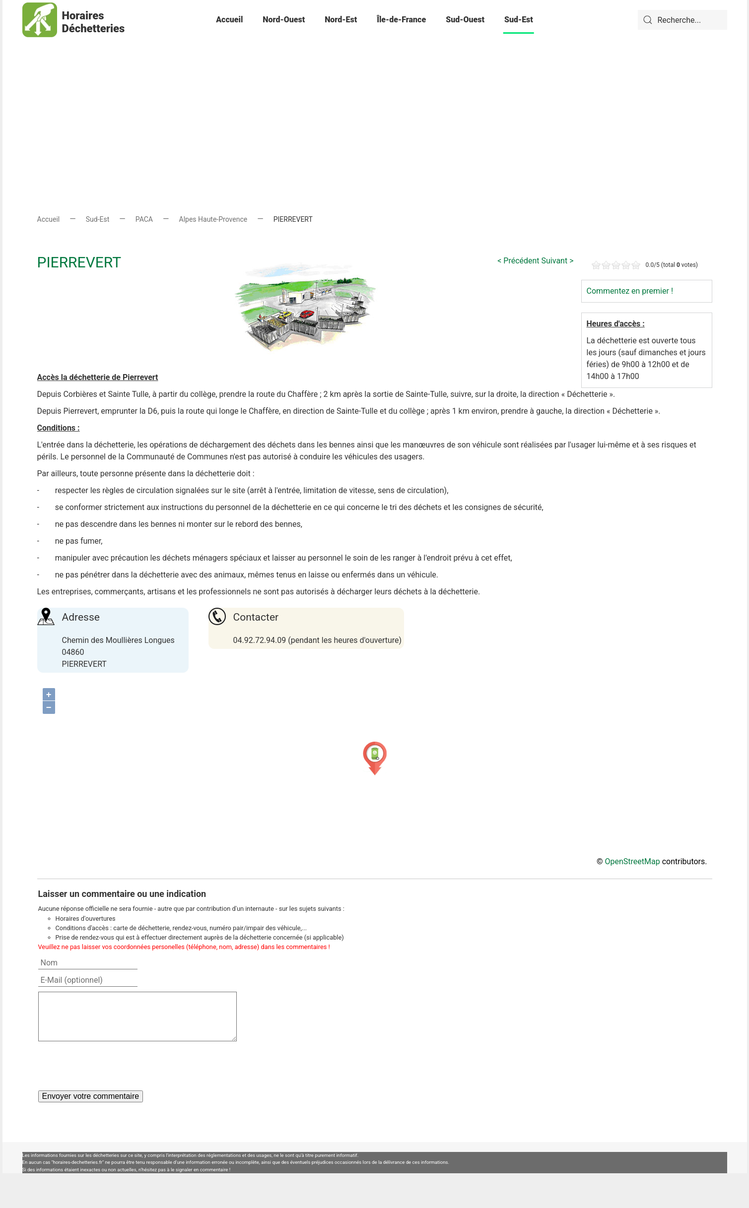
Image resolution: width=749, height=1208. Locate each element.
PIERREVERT (79, 262)
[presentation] (113, 1065)
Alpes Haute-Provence (213, 219)
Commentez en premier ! (630, 291)
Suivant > (558, 260)
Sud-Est (518, 19)
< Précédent (518, 260)
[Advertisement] (375, 109)
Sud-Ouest (465, 19)
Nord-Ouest (284, 19)
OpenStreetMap (632, 861)
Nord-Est (341, 19)
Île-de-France (401, 19)
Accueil (229, 19)
